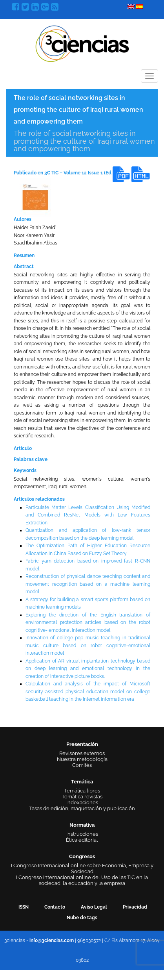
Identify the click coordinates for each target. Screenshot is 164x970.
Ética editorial (82, 840)
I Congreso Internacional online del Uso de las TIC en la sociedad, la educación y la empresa (82, 880)
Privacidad (135, 907)
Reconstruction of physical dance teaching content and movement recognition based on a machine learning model (88, 584)
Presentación (82, 744)
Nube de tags (82, 917)
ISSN (23, 907)
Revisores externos (82, 753)
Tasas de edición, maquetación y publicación (82, 808)
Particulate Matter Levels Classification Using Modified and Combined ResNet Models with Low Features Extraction (88, 515)
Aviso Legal (94, 907)
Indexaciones (82, 802)
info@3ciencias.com (51, 940)
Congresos (82, 856)
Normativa (82, 825)
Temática (82, 782)
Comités (82, 765)
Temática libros (82, 791)
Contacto (54, 907)
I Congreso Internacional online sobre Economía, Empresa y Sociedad (82, 868)
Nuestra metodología (82, 759)
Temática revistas (82, 797)
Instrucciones (82, 834)
